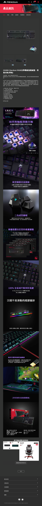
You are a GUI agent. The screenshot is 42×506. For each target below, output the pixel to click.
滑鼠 (8, 14)
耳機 (12, 14)
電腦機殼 (22, 14)
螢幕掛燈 (28, 14)
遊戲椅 (16, 14)
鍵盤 (4, 14)
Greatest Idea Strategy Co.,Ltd (13, 503)
